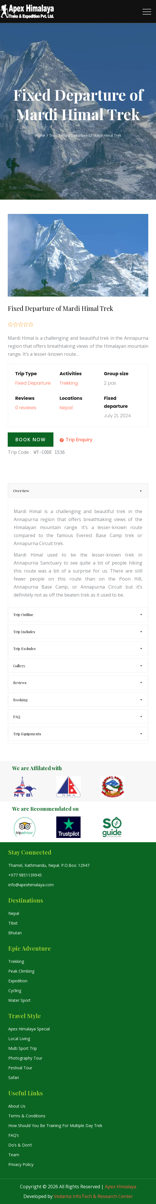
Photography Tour (25, 1058)
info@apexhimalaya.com (31, 884)
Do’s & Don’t (20, 1145)
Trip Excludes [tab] (24, 648)
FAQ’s (13, 1135)
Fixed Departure (33, 383)
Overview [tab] (21, 490)
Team (13, 1154)
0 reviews (25, 407)
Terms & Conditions (26, 1115)
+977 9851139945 (25, 875)
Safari (13, 1077)
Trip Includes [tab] (24, 631)
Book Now (30, 439)
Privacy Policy (20, 1164)
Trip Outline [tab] (23, 614)
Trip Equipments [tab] (27, 733)
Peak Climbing (21, 971)
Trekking (69, 383)
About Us (16, 1106)
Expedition (17, 981)
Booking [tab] (20, 699)
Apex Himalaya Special (29, 1029)
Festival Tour (20, 1067)
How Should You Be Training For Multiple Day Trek (55, 1125)
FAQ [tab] (16, 716)
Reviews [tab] (20, 682)
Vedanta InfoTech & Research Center (93, 1196)
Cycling (14, 990)
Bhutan (15, 932)
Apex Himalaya (120, 1186)
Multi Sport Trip (22, 1048)
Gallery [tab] (19, 665)
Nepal (66, 407)
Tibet (13, 923)
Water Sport (19, 1000)
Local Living (19, 1038)
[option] (34, 786)
